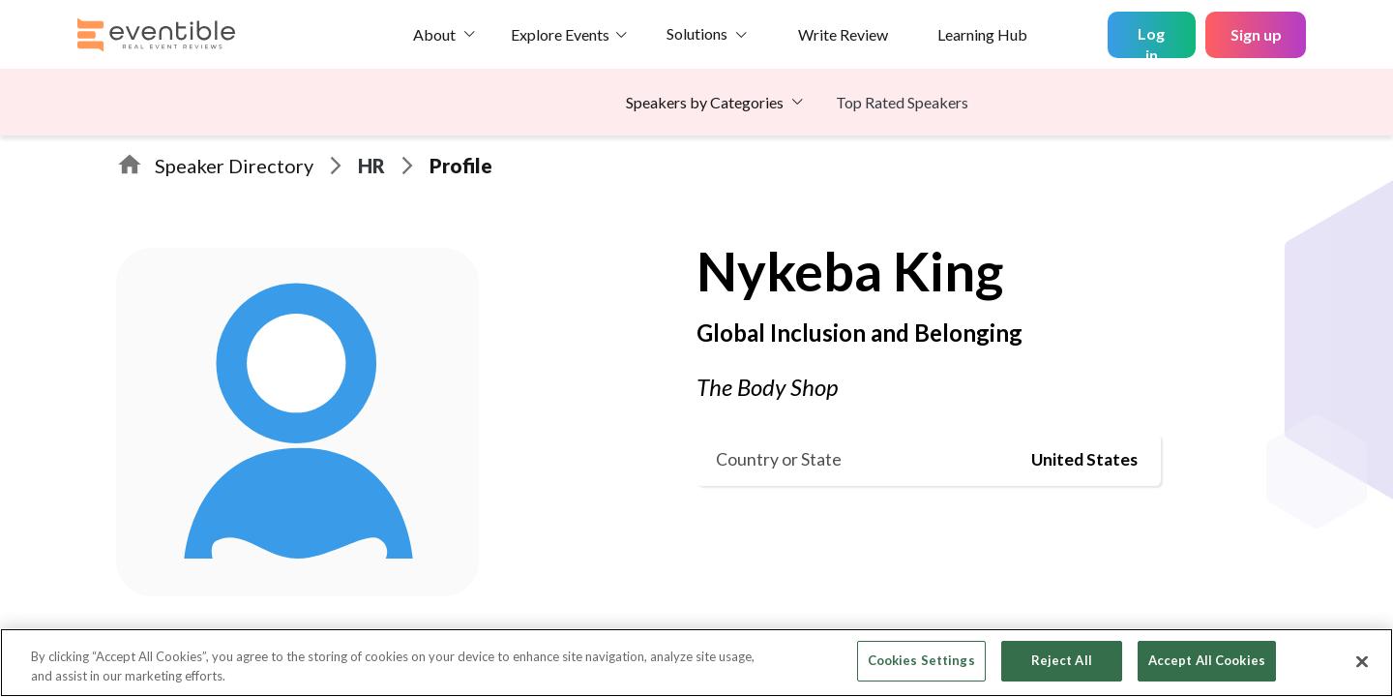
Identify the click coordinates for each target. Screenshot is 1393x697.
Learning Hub (982, 34)
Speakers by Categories (705, 102)
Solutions (697, 33)
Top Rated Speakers (902, 102)
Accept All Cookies (1206, 660)
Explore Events (560, 34)
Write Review (843, 34)
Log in (1151, 41)
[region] (696, 662)
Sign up (1256, 34)
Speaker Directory (234, 165)
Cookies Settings (921, 660)
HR (371, 165)
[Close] (1362, 661)
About (434, 34)
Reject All (1061, 660)
